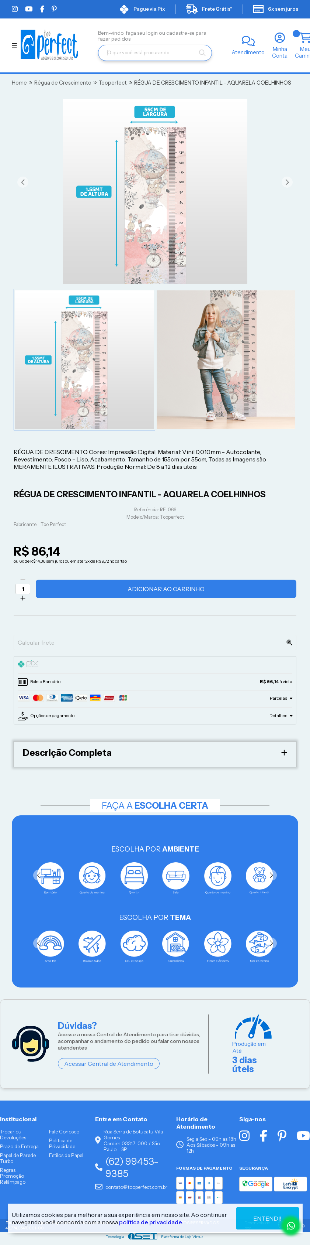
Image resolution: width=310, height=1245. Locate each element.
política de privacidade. (151, 1222)
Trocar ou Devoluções (13, 1134)
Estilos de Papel (66, 1155)
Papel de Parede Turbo (18, 1158)
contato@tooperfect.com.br (131, 1187)
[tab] (155, 664)
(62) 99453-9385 (127, 1167)
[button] (22, 182)
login (152, 33)
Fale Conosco (64, 1132)
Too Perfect (53, 524)
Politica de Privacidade (62, 1143)
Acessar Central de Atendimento (108, 1063)
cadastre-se (181, 33)
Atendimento (248, 52)
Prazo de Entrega (19, 1146)
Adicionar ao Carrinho (166, 589)
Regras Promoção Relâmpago (12, 1176)
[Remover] (23, 580)
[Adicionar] (23, 598)
